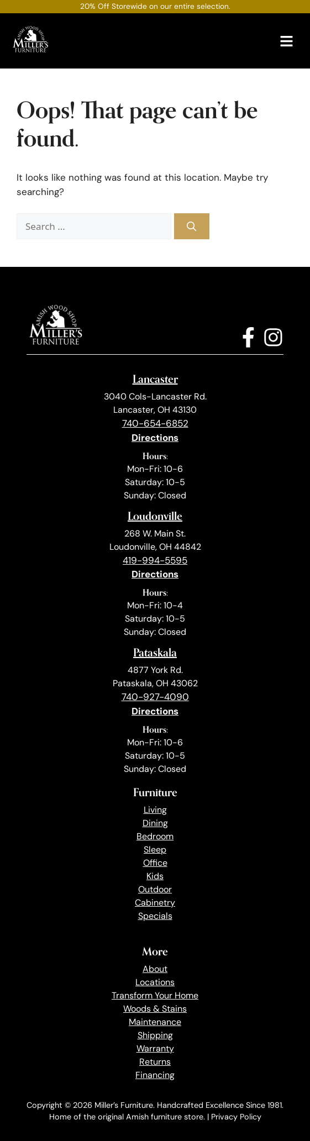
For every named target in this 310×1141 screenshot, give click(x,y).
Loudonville (155, 516)
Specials (155, 916)
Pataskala (155, 652)
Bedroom (155, 836)
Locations (155, 982)
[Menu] (286, 41)
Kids (155, 876)
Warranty (155, 1048)
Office (155, 863)
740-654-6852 (155, 423)
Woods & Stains (155, 1008)
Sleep (155, 849)
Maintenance (155, 1022)
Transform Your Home (155, 995)
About (155, 969)
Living (155, 810)
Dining (155, 823)
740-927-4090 (155, 696)
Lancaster (155, 379)
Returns (155, 1061)
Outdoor (155, 889)
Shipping (155, 1035)
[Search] (191, 226)
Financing (155, 1075)
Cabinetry (155, 902)
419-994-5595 (155, 560)
